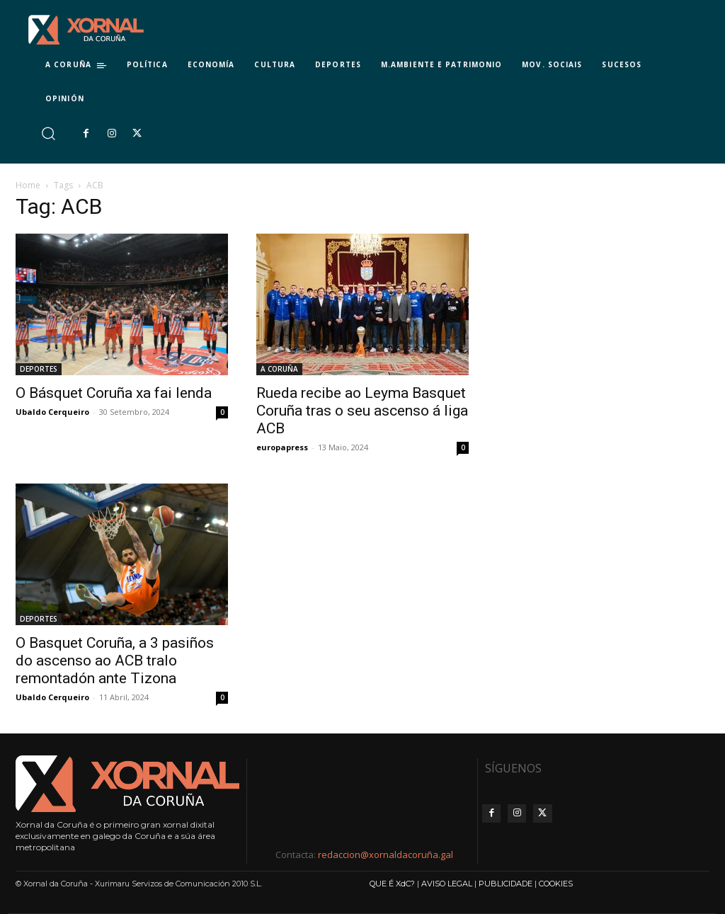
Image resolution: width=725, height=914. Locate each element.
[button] (47, 133)
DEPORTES (38, 369)
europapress (282, 447)
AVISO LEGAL (446, 884)
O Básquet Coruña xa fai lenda (114, 392)
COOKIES (556, 884)
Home (28, 185)
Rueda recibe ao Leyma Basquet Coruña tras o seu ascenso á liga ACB (362, 410)
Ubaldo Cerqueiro (52, 411)
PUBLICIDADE (505, 884)
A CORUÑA (279, 369)
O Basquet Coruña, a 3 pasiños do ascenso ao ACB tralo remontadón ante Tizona (115, 660)
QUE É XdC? (392, 884)
